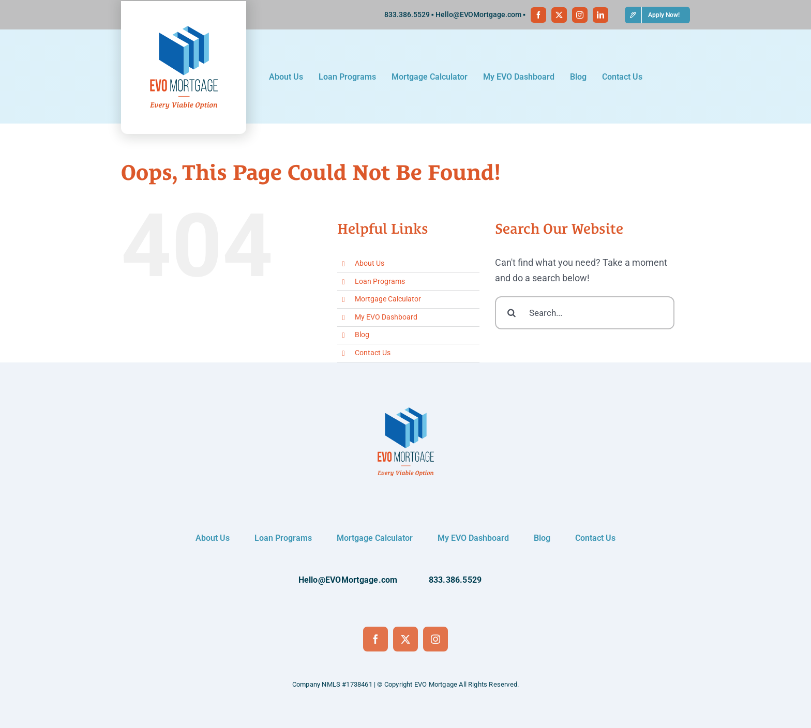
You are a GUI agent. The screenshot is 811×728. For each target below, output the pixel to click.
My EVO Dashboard (386, 317)
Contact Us (373, 352)
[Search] (511, 312)
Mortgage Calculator (388, 299)
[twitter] (559, 15)
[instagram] (580, 15)
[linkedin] (600, 15)
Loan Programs (380, 281)
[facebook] (538, 15)
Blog (362, 334)
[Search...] (584, 312)
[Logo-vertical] (183, 26)
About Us (369, 263)
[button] (657, 15)
